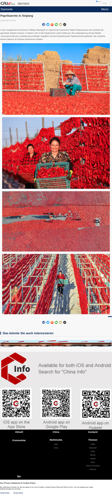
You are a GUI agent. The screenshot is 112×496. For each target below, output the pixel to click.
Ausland (93, 432)
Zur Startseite (110, 317)
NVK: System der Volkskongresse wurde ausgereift (7, 347)
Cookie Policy (4, 493)
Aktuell (19, 432)
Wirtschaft (92, 448)
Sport (93, 462)
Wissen (93, 455)
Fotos (56, 448)
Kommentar (19, 440)
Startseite (7, 9)
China (56, 432)
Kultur (93, 451)
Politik (93, 444)
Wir (19, 476)
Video (56, 444)
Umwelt (93, 459)
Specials (93, 469)
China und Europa (93, 466)
